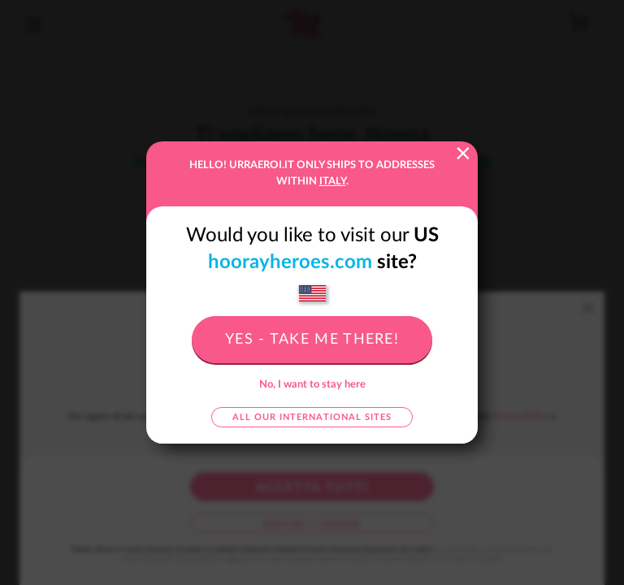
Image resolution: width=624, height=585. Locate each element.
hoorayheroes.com (290, 262)
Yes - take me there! (312, 339)
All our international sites (312, 417)
